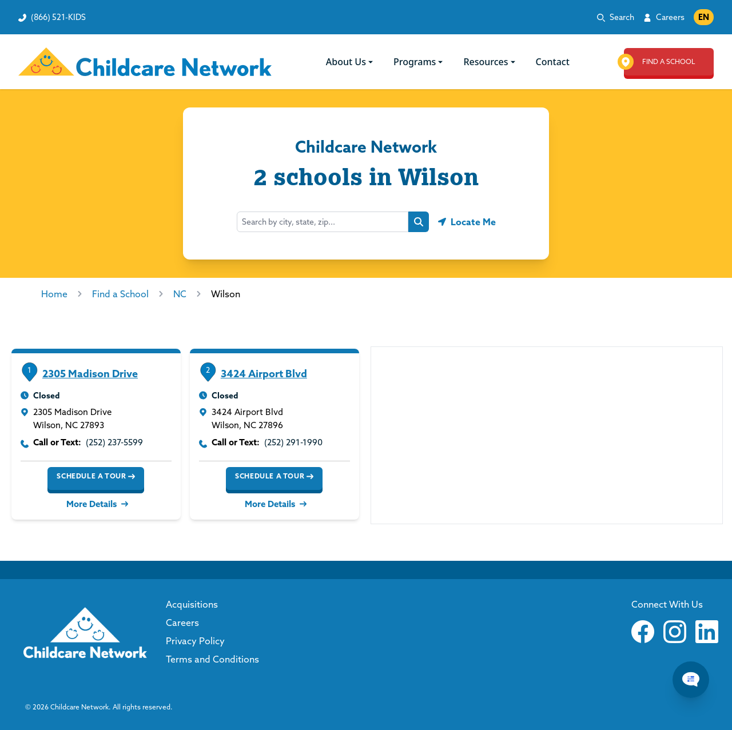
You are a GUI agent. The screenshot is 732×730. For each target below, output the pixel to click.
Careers (670, 17)
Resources (490, 61)
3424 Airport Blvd (264, 373)
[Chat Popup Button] (691, 679)
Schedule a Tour (96, 476)
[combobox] (322, 222)
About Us (350, 61)
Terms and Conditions (212, 659)
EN (703, 17)
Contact (553, 61)
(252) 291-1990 (293, 442)
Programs (419, 61)
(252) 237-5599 (114, 442)
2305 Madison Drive (90, 373)
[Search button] (418, 222)
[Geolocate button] (467, 222)
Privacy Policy (195, 641)
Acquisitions (192, 604)
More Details (96, 503)
